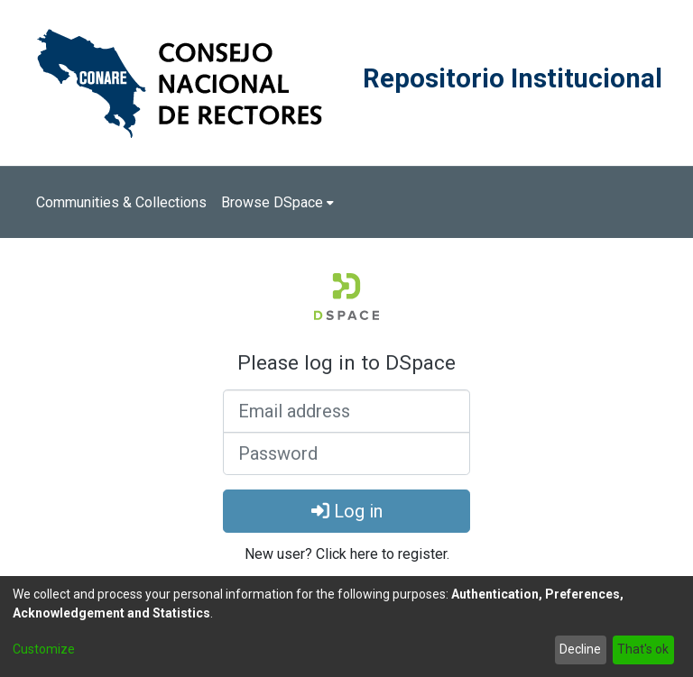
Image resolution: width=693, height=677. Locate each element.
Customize (44, 649)
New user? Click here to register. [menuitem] (347, 554)
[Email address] (346, 411)
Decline (580, 649)
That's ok (643, 649)
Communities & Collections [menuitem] (121, 202)
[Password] (346, 453)
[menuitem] (277, 203)
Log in (347, 511)
